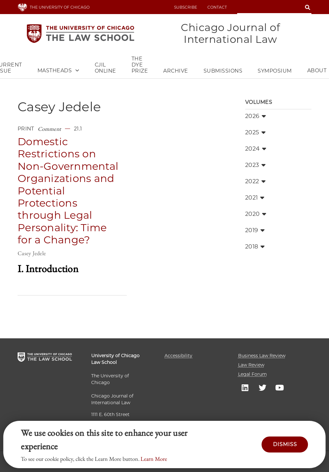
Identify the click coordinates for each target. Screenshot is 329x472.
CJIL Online (105, 68)
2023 (255, 165)
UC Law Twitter (262, 387)
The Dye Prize (140, 65)
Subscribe (185, 7)
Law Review (251, 365)
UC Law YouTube (280, 387)
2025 (255, 132)
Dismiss (285, 444)
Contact (217, 7)
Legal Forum (252, 374)
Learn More (153, 458)
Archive (175, 71)
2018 (255, 246)
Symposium (275, 71)
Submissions (223, 71)
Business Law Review (261, 355)
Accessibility (178, 355)
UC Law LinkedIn (245, 387)
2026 (255, 116)
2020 (255, 213)
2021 (254, 197)
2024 (255, 148)
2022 (255, 181)
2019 (255, 230)
